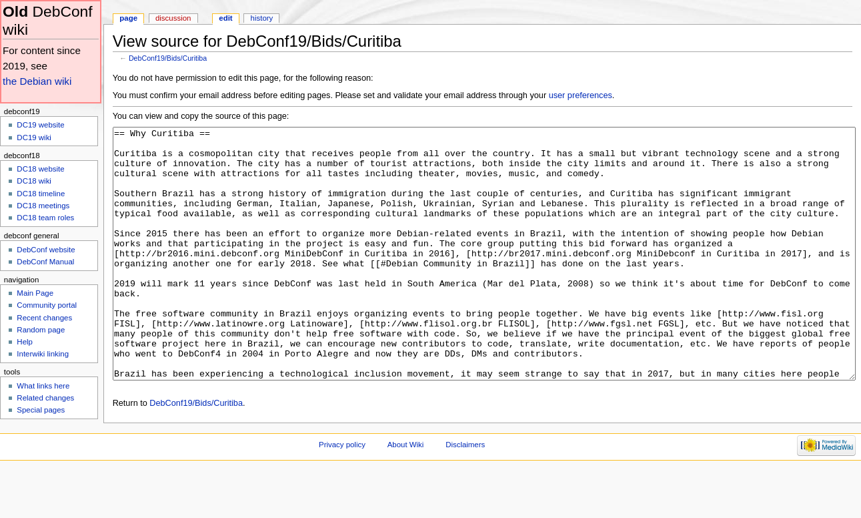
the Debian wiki (37, 81)
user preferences (580, 95)
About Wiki (405, 495)
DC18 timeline (41, 194)
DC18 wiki (34, 181)
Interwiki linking (43, 354)
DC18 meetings (43, 206)
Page (128, 18)
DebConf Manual (45, 262)
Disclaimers (465, 495)
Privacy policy (342, 495)
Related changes (45, 398)
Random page (41, 330)
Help (25, 342)
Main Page (35, 293)
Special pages (41, 410)
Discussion (173, 18)
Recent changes (44, 318)
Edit (225, 18)
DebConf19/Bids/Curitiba (168, 58)
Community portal (47, 305)
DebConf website (46, 250)
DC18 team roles (45, 218)
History (262, 18)
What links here (43, 386)
